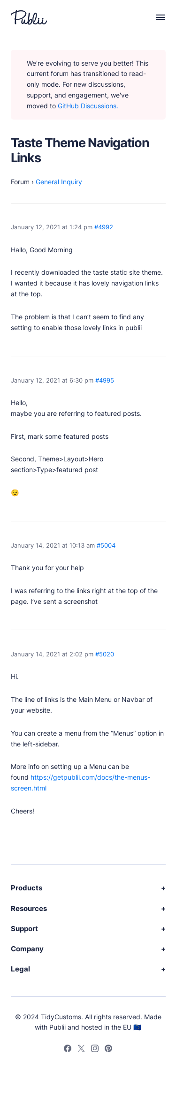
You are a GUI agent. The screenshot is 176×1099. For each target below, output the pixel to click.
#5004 (106, 545)
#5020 (104, 654)
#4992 (103, 227)
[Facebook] (67, 1050)
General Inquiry (59, 182)
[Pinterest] (108, 1050)
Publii (57, 1027)
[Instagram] (95, 1050)
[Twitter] (81, 1050)
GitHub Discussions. (88, 106)
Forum (20, 182)
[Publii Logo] (29, 17)
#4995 (104, 380)
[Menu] (155, 17)
